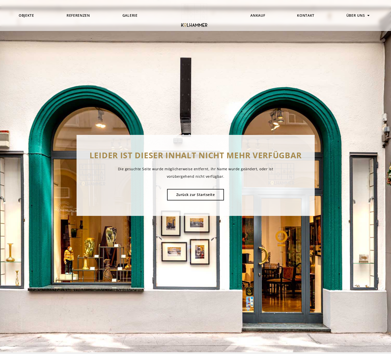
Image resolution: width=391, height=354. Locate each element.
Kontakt (305, 15)
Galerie (130, 15)
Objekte (26, 15)
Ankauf (257, 15)
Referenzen (78, 15)
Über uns (358, 15)
